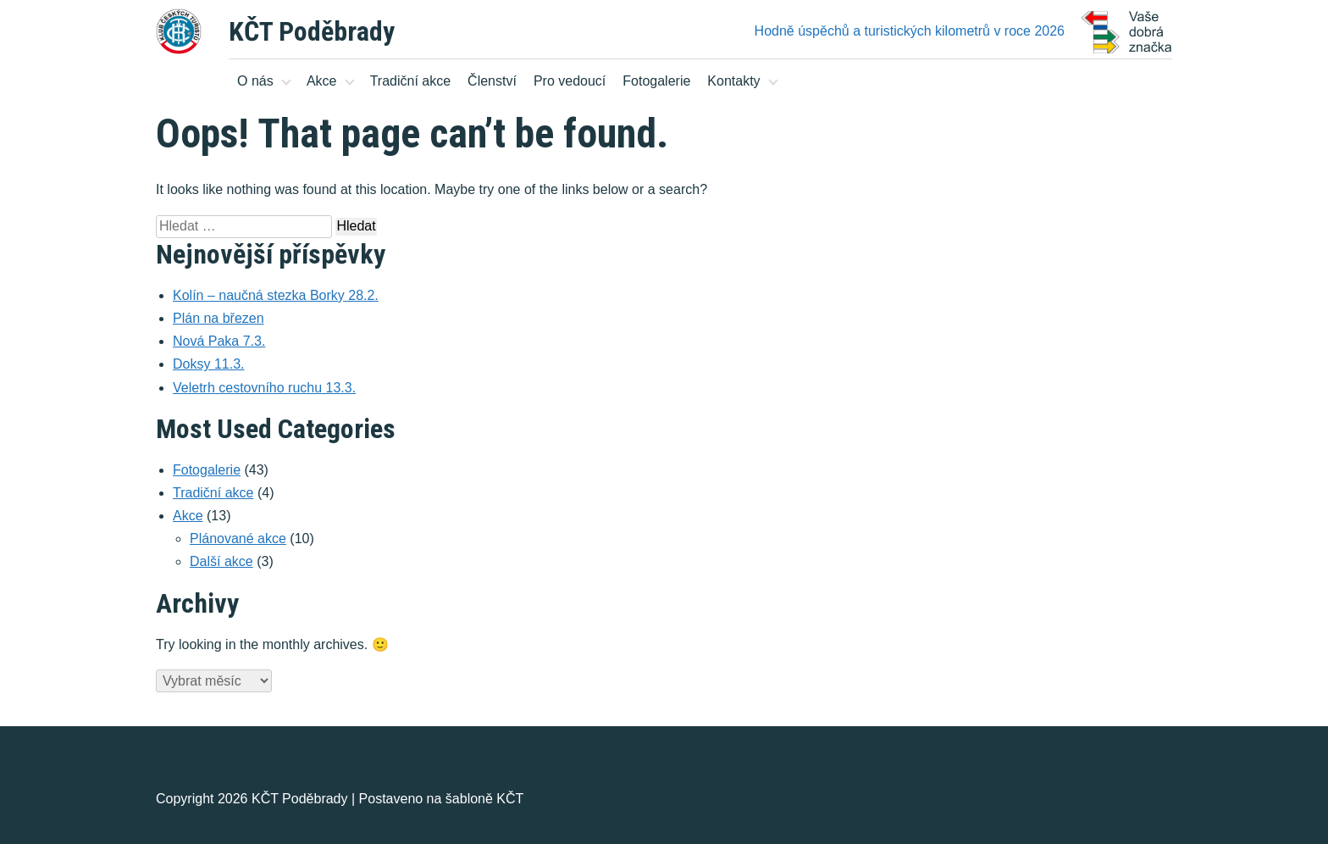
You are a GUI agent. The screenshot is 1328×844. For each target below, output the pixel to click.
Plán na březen (218, 318)
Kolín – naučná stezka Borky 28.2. (276, 295)
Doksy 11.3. (208, 364)
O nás (255, 81)
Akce (322, 81)
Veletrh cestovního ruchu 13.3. (264, 387)
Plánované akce (238, 538)
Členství (492, 81)
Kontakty (733, 81)
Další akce (221, 561)
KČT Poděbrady (312, 31)
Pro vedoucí (570, 81)
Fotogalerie (656, 81)
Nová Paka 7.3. (219, 341)
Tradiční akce (410, 81)
